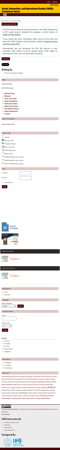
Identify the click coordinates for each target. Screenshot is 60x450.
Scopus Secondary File (8, 268)
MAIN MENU (5, 15)
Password (4, 177)
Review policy (9, 154)
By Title (6, 346)
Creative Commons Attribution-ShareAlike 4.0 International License (38, 409)
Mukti (19, 20)
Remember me (9, 182)
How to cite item (10, 147)
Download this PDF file (10, 24)
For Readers (7, 363)
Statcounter (5, 412)
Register (55, 2)
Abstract (7, 137)
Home (3, 20)
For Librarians (8, 368)
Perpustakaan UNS (9, 430)
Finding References (10, 150)
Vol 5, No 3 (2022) (11, 20)
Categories (7, 351)
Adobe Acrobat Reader (11, 34)
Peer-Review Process (11, 109)
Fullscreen (6, 59)
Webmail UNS (8, 427)
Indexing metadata (10, 144)
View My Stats (6, 414)
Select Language (7, 303)
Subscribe (7, 295)
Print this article (9, 140)
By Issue (6, 341)
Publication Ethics (11, 104)
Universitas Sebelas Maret (11, 422)
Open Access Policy (11, 106)
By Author (7, 344)
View (5, 292)
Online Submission (11, 111)
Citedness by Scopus (8, 251)
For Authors (7, 365)
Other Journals (8, 349)
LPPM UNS (7, 425)
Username (5, 172)
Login (48, 2)
